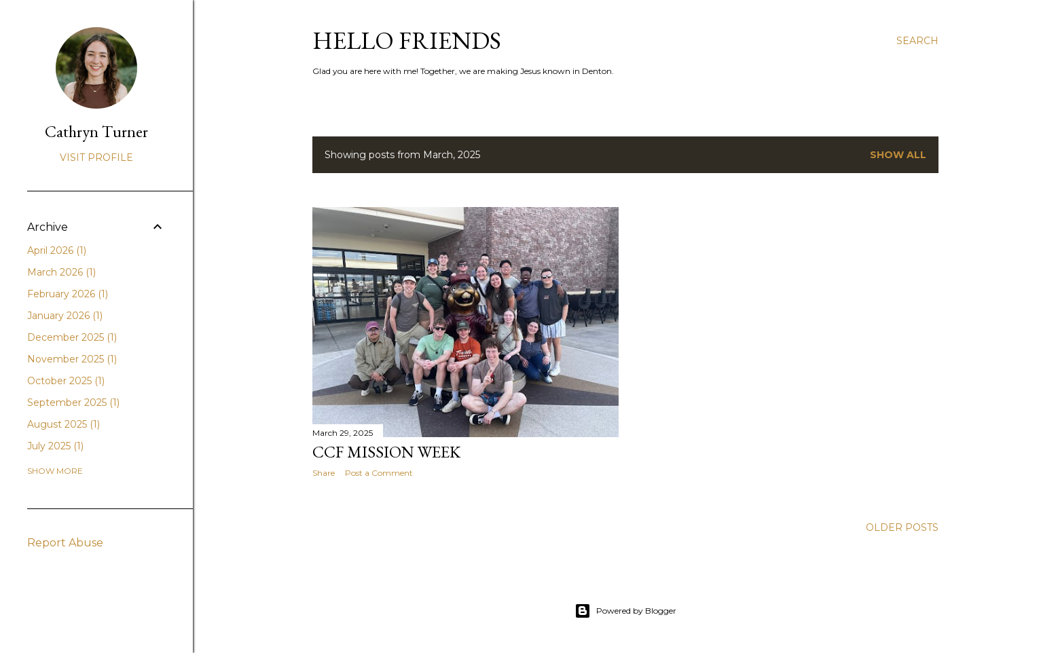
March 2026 (61, 272)
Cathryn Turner (96, 131)
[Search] (917, 40)
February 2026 (67, 294)
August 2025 (63, 424)
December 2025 (72, 337)
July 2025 (55, 446)
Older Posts (902, 527)
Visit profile (96, 157)
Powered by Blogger (625, 611)
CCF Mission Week (386, 451)
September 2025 (73, 402)
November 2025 (72, 359)
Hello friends (406, 40)
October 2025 (66, 381)
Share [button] (323, 473)
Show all (898, 155)
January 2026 (65, 316)
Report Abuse (65, 542)
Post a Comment (379, 473)
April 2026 (56, 250)
